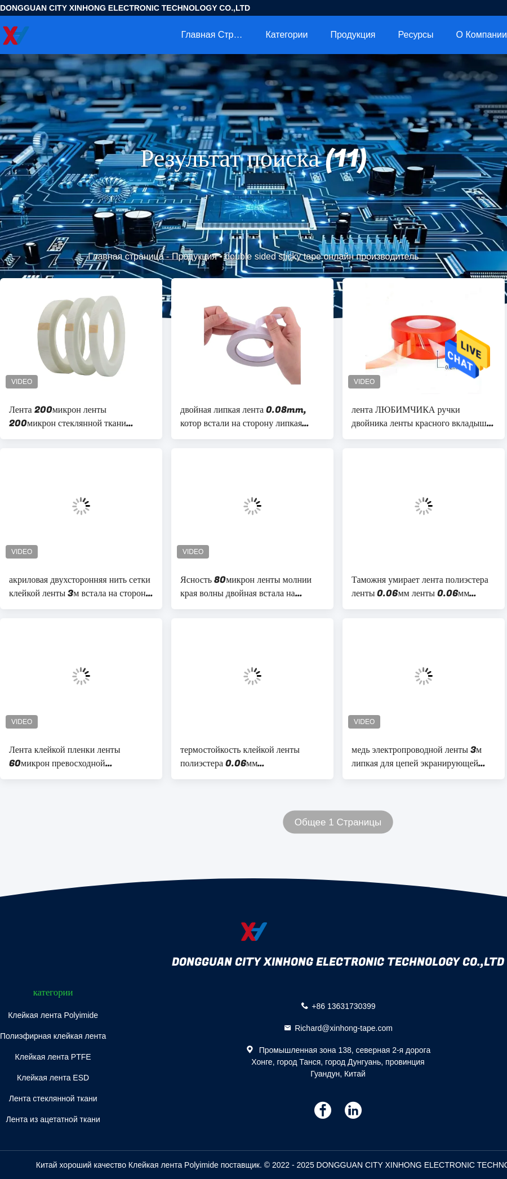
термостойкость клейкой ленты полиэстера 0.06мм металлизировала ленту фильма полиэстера (240, 756)
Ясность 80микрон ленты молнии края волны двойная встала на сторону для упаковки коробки (246, 586)
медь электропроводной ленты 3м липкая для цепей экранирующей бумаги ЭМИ (417, 756)
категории (286, 34)
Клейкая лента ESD (53, 1077)
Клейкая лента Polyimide (53, 1015)
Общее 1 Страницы (338, 822)
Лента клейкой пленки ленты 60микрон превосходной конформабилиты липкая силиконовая (65, 756)
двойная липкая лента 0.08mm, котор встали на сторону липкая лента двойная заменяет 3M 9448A (249, 416)
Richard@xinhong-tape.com (344, 1028)
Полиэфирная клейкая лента (53, 1035)
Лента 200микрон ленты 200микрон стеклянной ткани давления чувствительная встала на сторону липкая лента (76, 416)
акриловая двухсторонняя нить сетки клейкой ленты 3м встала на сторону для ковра (79, 586)
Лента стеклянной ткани (53, 1098)
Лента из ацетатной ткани (53, 1119)
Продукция (352, 34)
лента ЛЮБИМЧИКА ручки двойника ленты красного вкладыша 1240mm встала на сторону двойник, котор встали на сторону (421, 416)
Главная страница (217, 34)
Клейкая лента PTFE (53, 1056)
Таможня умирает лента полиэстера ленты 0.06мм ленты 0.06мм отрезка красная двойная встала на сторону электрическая (420, 586)
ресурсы (416, 34)
